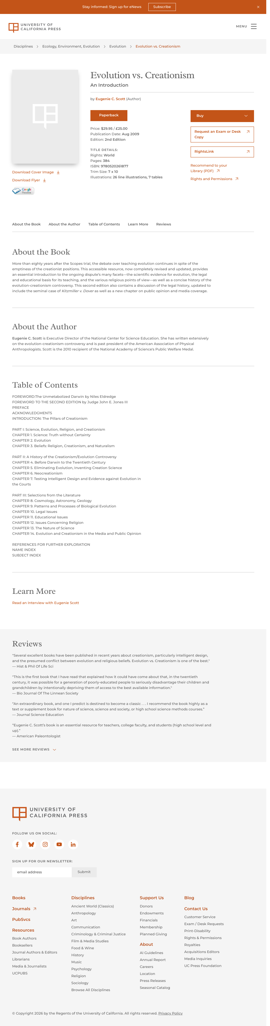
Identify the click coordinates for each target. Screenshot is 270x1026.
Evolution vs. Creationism (158, 46)
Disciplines (23, 46)
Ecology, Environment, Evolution (71, 46)
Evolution (117, 46)
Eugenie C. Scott (111, 99)
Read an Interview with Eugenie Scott (45, 603)
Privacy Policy (170, 1013)
